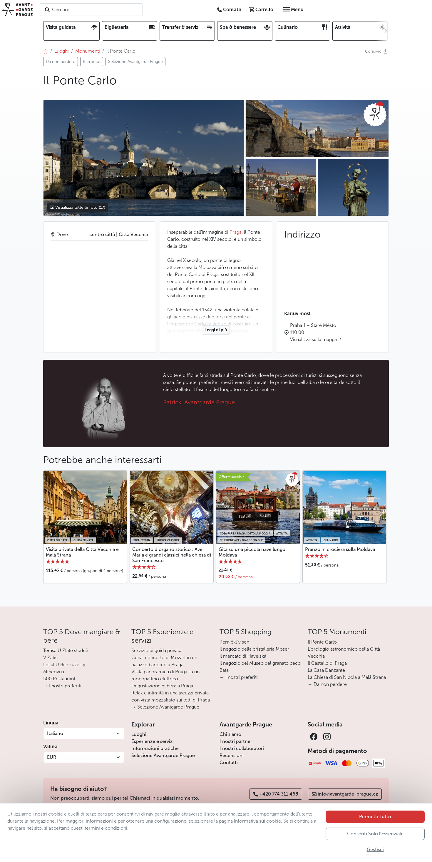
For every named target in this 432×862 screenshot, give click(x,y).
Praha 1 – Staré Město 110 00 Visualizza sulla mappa (314, 332)
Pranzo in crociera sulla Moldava (340, 549)
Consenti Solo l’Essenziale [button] (375, 833)
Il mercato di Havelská (243, 656)
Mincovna (53, 671)
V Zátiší (50, 657)
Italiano (55, 733)
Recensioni (232, 755)
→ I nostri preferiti (62, 686)
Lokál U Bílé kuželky (64, 664)
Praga (236, 232)
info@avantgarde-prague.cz (345, 794)
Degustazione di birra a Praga (162, 686)
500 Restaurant (59, 678)
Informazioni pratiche (155, 748)
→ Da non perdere (327, 684)
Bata (224, 670)
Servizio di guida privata (156, 650)
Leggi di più (216, 330)
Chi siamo (230, 734)
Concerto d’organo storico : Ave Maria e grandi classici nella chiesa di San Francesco (171, 555)
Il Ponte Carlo (322, 642)
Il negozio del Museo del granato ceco (260, 663)
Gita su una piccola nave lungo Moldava (252, 552)
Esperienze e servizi (152, 741)
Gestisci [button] (375, 849)
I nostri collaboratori (242, 748)
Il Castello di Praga (327, 663)
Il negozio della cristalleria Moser (254, 649)
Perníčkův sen (234, 642)
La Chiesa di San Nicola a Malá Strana (347, 677)
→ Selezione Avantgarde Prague (165, 707)
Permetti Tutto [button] (375, 816)
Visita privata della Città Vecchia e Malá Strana (82, 552)
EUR (51, 757)
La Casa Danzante (326, 670)
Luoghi (138, 734)
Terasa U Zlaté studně (65, 650)
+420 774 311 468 (275, 794)
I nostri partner (236, 741)
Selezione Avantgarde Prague (163, 755)
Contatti (229, 762)
